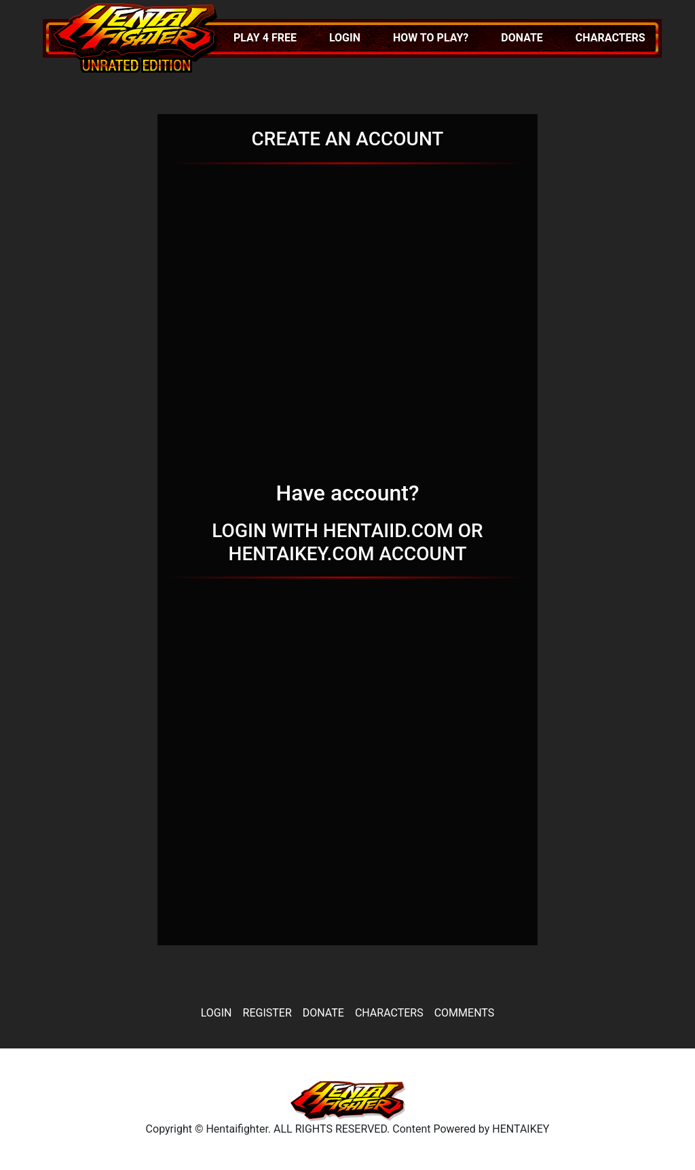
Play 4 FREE (265, 37)
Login (344, 37)
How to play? (430, 37)
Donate (522, 37)
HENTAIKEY (520, 1128)
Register (267, 1012)
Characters (610, 37)
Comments (464, 1012)
